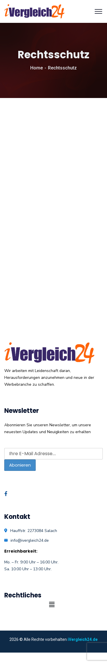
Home (36, 68)
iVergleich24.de (83, 639)
